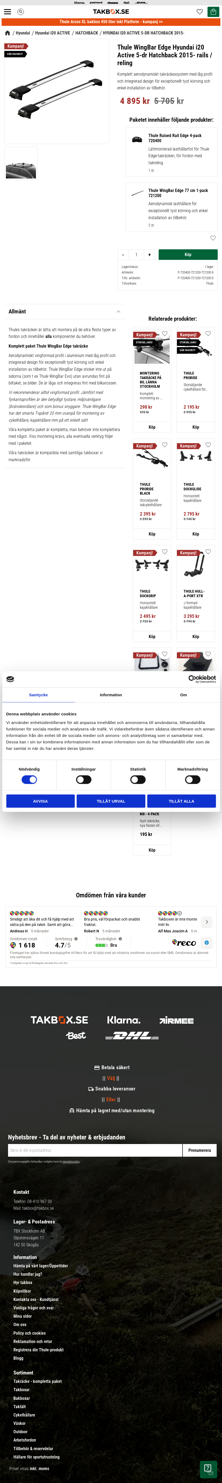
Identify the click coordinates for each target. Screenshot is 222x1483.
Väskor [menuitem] (19, 1423)
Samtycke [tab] (38, 694)
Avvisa (40, 801)
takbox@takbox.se (38, 1208)
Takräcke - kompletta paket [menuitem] (37, 1381)
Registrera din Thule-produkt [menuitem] (38, 1350)
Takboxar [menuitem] (21, 1389)
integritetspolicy (71, 1161)
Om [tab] (183, 694)
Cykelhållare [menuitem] (24, 1415)
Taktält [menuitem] (19, 1406)
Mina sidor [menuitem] (22, 1316)
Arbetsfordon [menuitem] (24, 1440)
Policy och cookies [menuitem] (29, 1333)
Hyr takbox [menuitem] (22, 1282)
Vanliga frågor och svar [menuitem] (33, 1308)
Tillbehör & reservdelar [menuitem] (33, 1448)
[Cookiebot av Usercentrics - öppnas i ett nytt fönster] (192, 679)
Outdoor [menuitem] (20, 1431)
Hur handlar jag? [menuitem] (27, 1274)
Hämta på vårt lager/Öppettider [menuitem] (40, 1266)
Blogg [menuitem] (18, 1358)
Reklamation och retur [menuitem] (32, 1341)
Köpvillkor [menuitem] (22, 1291)
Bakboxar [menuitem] (21, 1398)
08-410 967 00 (39, 1201)
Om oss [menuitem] (19, 1324)
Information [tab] (111, 694)
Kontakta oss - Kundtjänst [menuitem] (36, 1299)
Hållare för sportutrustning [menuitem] (36, 1457)
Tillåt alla (181, 801)
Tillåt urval (111, 801)
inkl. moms (39, 1468)
